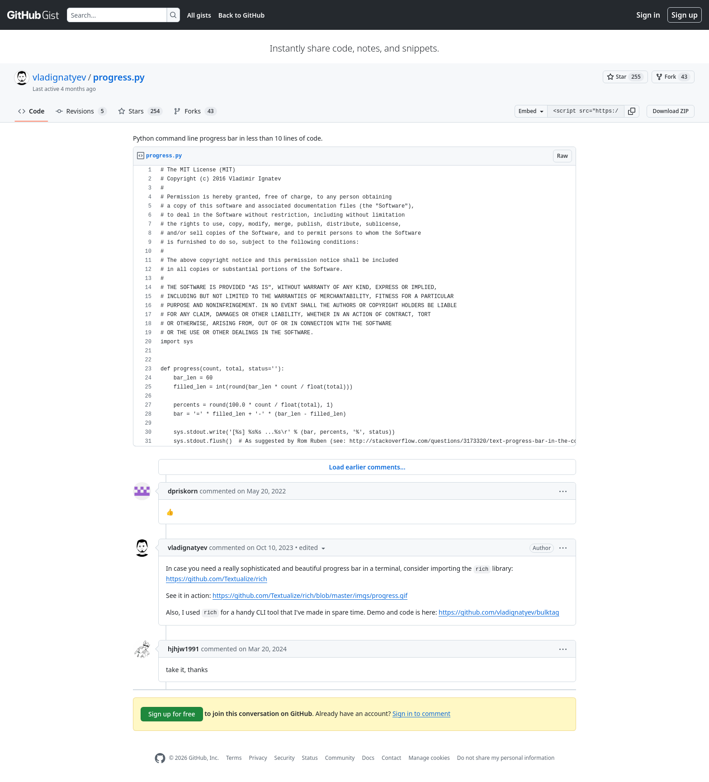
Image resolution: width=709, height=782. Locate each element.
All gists (199, 15)
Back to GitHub (241, 15)
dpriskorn (183, 491)
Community (340, 758)
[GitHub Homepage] (160, 758)
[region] (354, 306)
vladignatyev (59, 77)
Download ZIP (670, 111)
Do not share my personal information (506, 758)
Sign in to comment (421, 713)
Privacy (258, 758)
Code (31, 111)
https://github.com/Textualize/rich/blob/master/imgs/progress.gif (310, 595)
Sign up (684, 15)
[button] (631, 111)
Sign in (648, 15)
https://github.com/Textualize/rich (216, 578)
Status (310, 758)
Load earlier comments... (367, 467)
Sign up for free (171, 714)
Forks (195, 111)
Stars (140, 111)
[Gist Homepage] (33, 14)
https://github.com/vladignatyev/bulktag (499, 612)
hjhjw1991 (183, 649)
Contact (391, 758)
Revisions (81, 111)
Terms (234, 758)
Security (284, 758)
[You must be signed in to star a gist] (625, 77)
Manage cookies (428, 758)
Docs (368, 758)
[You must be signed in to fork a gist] (673, 77)
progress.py (119, 77)
